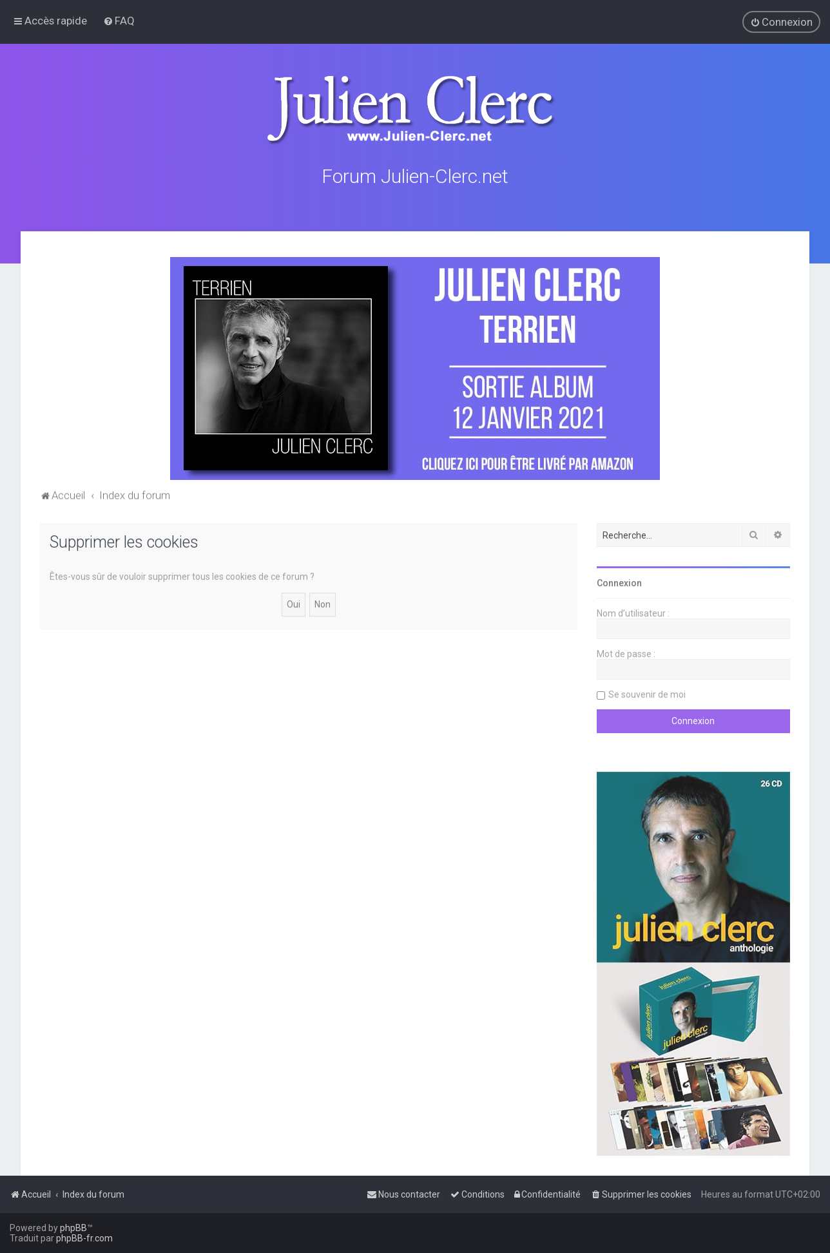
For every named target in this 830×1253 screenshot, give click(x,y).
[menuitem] (119, 20)
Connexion (619, 582)
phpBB (73, 1228)
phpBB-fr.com (84, 1238)
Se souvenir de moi (647, 693)
